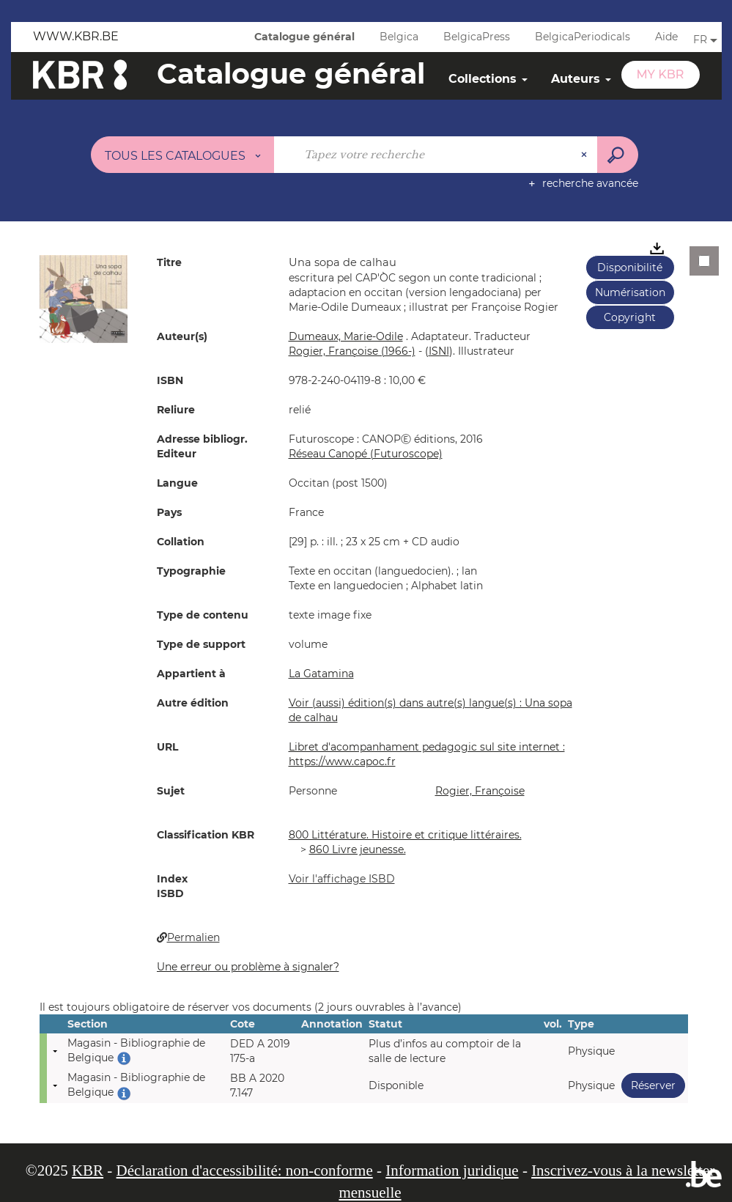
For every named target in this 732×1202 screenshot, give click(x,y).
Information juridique (451, 1170)
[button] (83, 298)
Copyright (630, 317)
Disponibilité (629, 267)
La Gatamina (321, 673)
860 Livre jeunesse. (357, 849)
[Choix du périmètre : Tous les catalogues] (182, 154)
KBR (87, 1170)
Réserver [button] (648, 1085)
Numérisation (630, 292)
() (439, 351)
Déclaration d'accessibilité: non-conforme (245, 1170)
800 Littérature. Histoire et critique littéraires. (405, 834)
